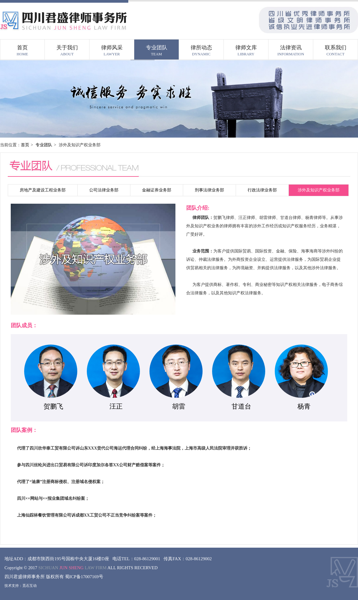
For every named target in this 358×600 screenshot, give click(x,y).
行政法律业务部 (262, 190)
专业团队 (44, 145)
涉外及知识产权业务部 (319, 190)
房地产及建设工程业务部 (43, 190)
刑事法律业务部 (209, 190)
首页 (25, 145)
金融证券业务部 (156, 190)
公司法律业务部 (103, 190)
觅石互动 (29, 586)
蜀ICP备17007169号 (84, 576)
